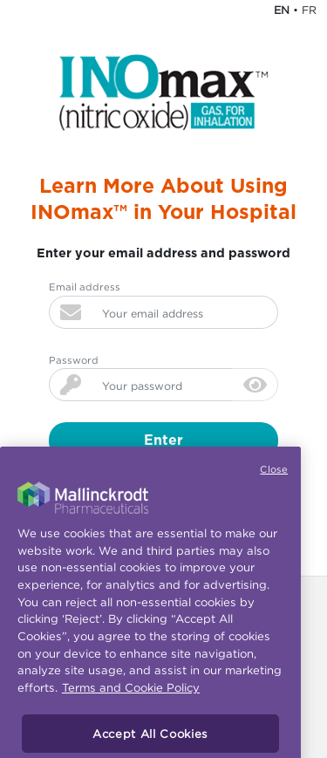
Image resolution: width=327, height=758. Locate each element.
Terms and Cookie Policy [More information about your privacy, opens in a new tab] (131, 697)
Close (274, 478)
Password (74, 360)
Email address (84, 287)
